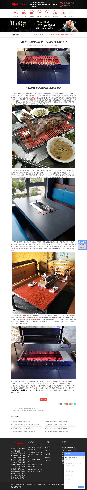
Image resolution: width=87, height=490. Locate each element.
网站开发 (13, 486)
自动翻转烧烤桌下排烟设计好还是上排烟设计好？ (25, 425)
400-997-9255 (69, 5)
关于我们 (47, 447)
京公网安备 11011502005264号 (56, 484)
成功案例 (47, 460)
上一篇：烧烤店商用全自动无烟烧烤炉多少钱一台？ (27, 408)
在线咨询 (43, 399)
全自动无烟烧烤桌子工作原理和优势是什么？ (23, 431)
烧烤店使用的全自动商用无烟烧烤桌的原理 (57, 428)
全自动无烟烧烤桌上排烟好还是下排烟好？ (57, 431)
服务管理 (47, 454)
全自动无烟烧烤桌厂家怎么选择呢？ (21, 421)
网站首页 (36, 34)
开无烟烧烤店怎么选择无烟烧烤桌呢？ (55, 425)
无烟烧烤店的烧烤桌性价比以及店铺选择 (22, 428)
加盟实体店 (48, 457)
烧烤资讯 (42, 34)
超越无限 (18, 486)
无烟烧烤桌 (32, 98)
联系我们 (65, 442)
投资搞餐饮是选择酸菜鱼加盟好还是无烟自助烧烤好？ (35, 454)
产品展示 (47, 450)
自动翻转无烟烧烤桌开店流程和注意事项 (56, 421)
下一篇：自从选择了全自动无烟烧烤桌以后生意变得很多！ (29, 410)
